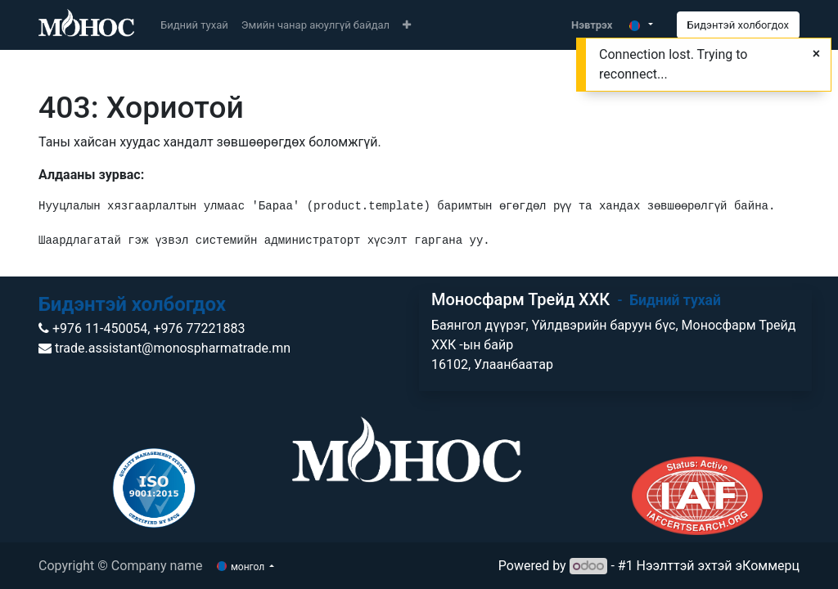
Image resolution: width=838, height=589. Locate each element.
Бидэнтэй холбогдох (738, 25)
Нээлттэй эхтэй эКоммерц (718, 565)
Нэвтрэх (591, 25)
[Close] (816, 54)
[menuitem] (194, 25)
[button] (406, 25)
